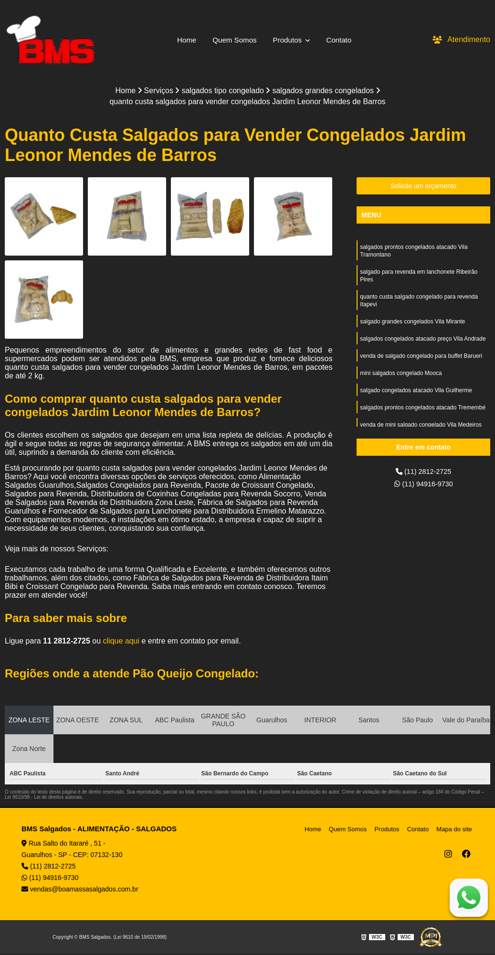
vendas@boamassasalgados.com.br (79, 890)
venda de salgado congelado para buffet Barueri (421, 365)
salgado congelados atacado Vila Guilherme (416, 401)
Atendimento (461, 39)
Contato (341, 39)
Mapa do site (455, 830)
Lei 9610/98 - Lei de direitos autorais (43, 798)
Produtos (289, 39)
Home (184, 39)
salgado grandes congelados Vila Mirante (412, 328)
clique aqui (121, 642)
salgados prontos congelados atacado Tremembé (422, 419)
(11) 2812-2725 (423, 473)
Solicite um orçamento (423, 187)
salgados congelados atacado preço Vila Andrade (422, 346)
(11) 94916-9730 (423, 486)
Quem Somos (233, 39)
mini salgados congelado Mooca (401, 383)
